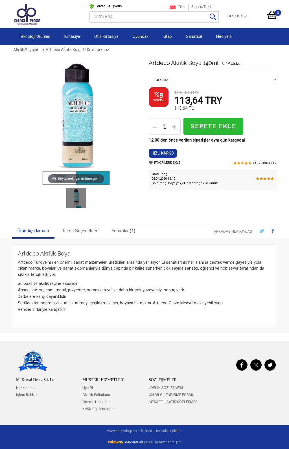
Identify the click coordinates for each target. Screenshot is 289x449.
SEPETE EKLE (213, 126)
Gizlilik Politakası (96, 395)
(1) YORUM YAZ (265, 163)
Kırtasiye (72, 36)
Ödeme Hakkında (96, 402)
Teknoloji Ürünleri (34, 36)
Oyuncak (140, 36)
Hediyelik (224, 36)
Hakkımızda (26, 388)
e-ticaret (131, 442)
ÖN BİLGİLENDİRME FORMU (171, 395)
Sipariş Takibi (202, 7)
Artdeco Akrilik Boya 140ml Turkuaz (147, 49)
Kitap (167, 36)
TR (177, 7)
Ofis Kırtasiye (106, 36)
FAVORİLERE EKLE (164, 163)
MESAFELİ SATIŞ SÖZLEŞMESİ (174, 402)
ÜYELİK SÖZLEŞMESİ (166, 388)
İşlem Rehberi (27, 395)
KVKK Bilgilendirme (97, 409)
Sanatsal (194, 36)
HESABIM (237, 16)
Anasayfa (20, 49)
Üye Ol (87, 388)
